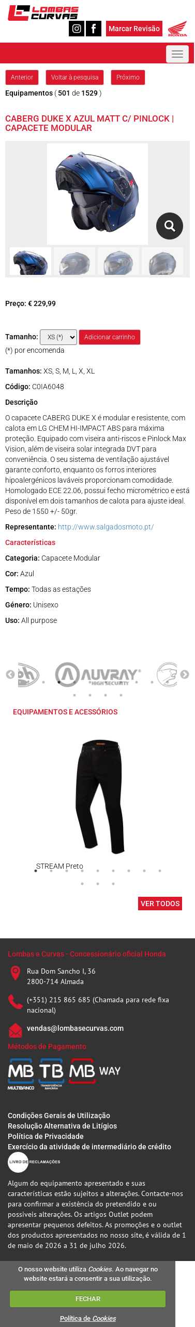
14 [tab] (121, 695)
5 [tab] (90, 682)
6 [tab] (105, 682)
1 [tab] (28, 682)
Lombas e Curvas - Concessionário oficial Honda (87, 954)
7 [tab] (121, 682)
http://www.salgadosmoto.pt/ (106, 527)
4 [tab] (74, 682)
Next (184, 675)
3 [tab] (59, 682)
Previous (10, 675)
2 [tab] (43, 682)
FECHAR (88, 1299)
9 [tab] (152, 682)
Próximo (128, 77)
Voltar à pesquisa (74, 77)
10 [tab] (167, 682)
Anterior (22, 77)
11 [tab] (74, 695)
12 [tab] (90, 695)
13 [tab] (105, 695)
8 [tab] (136, 682)
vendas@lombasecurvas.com (75, 1028)
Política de (88, 1318)
